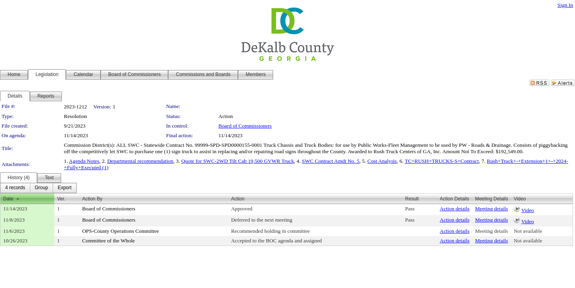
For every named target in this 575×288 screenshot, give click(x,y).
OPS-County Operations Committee (120, 231)
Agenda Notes (84, 161)
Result (412, 199)
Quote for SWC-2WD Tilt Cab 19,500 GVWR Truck (237, 161)
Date (8, 199)
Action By (92, 199)
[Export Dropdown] (64, 188)
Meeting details (491, 209)
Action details (454, 209)
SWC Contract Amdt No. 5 (330, 161)
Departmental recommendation (140, 161)
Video (527, 210)
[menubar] (38, 188)
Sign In (565, 5)
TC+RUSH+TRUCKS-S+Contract (442, 161)
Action (237, 199)
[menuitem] (15, 188)
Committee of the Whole (108, 241)
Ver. (61, 199)
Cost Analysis (382, 161)
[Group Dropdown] (41, 188)
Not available (528, 231)
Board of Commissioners (245, 126)
